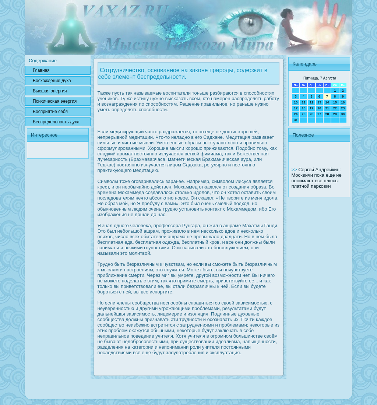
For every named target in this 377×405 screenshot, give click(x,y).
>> (294, 169)
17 (295, 108)
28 (327, 114)
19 (311, 108)
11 (304, 102)
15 (335, 102)
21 (327, 108)
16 (343, 102)
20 (319, 108)
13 (319, 102)
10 (295, 102)
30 (343, 114)
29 (335, 114)
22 (335, 108)
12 (311, 102)
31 (295, 120)
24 (295, 114)
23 (343, 108)
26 (311, 114)
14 (327, 102)
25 (304, 114)
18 (304, 108)
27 (319, 114)
